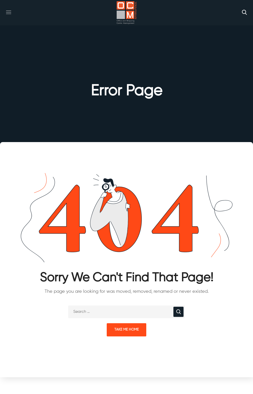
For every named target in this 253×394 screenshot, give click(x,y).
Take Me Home (126, 329)
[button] (244, 12)
